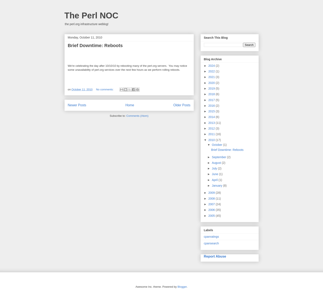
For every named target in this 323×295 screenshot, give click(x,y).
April (215, 180)
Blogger (182, 286)
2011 (212, 134)
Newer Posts (77, 105)
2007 (212, 204)
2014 (212, 117)
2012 (212, 128)
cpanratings (211, 236)
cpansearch (211, 243)
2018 (212, 94)
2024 (212, 65)
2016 (212, 105)
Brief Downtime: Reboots (95, 45)
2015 (212, 111)
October (217, 144)
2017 (212, 100)
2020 (212, 83)
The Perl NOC (91, 15)
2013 (212, 122)
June (215, 174)
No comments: (105, 89)
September (219, 157)
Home (129, 105)
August (217, 162)
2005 (212, 215)
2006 (212, 210)
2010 (212, 140)
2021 (212, 77)
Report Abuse (215, 256)
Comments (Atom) (137, 115)
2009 (212, 192)
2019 (212, 88)
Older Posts (181, 105)
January (217, 185)
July (215, 168)
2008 (212, 198)
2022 (212, 71)
